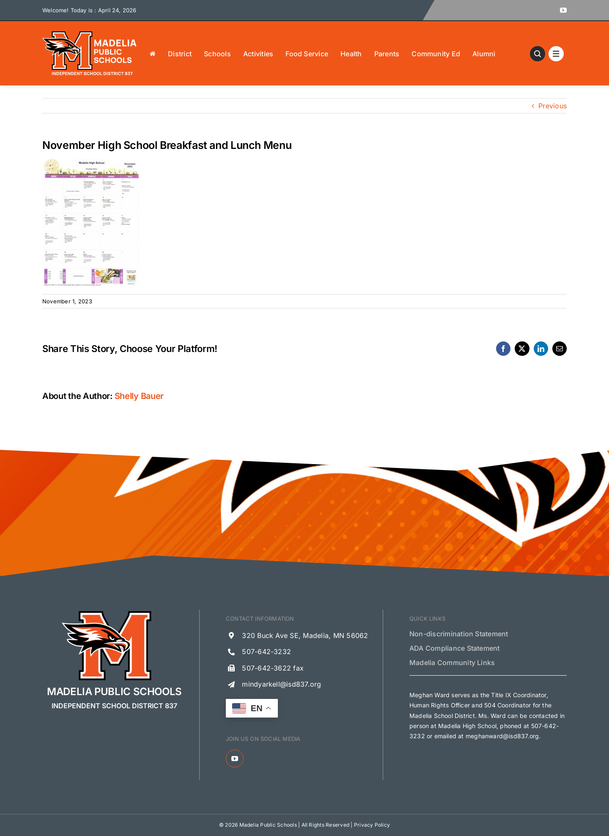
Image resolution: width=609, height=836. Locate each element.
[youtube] (563, 10)
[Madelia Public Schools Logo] (89, 33)
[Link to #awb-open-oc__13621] (537, 53)
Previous (552, 106)
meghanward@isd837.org (502, 736)
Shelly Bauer (139, 396)
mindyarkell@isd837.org (281, 684)
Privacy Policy (372, 825)
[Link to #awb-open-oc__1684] (556, 53)
